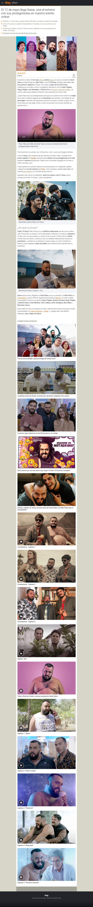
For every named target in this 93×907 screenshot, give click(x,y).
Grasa (52, 80)
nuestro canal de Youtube (61, 90)
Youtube (33, 158)
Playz (42, 80)
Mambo (58, 298)
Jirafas (46, 311)
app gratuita (27, 171)
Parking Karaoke (36, 311)
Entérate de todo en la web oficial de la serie (19, 33)
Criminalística (22, 298)
